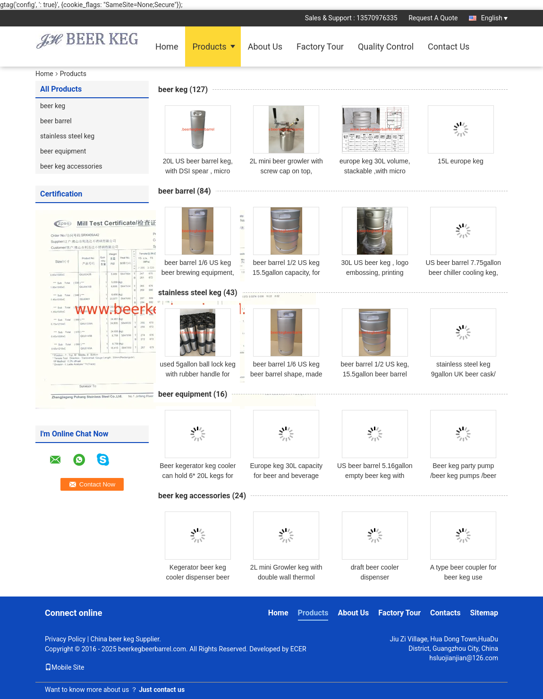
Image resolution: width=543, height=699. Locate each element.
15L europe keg (461, 161)
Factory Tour (320, 46)
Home (166, 46)
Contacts (445, 612)
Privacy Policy (65, 639)
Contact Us (448, 46)
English (494, 18)
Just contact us (162, 689)
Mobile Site (65, 667)
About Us (265, 46)
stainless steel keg (67, 136)
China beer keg (112, 639)
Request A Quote (433, 18)
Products (209, 46)
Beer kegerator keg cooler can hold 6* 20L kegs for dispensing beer (198, 475)
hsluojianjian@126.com (463, 658)
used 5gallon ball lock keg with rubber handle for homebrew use (198, 374)
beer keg (52, 106)
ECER (298, 649)
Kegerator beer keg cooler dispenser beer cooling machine (197, 577)
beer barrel (56, 121)
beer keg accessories (71, 166)
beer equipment (63, 151)
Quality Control (386, 46)
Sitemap (484, 612)
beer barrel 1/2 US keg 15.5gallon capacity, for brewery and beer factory (286, 272)
